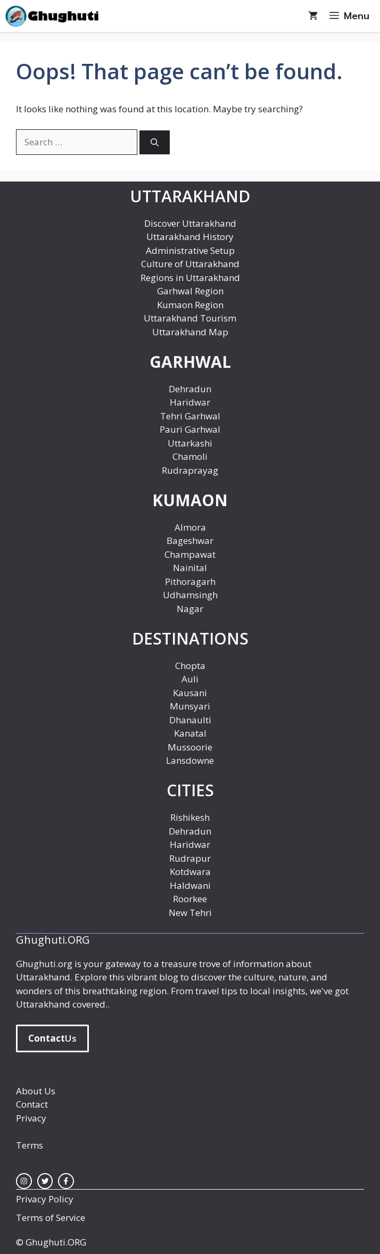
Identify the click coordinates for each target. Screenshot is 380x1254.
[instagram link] (24, 1181)
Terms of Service (50, 1217)
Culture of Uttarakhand (190, 264)
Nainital (190, 568)
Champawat (190, 554)
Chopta (190, 665)
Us (52, 1038)
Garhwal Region (190, 291)
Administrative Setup (190, 250)
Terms (29, 1145)
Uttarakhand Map (190, 332)
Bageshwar (190, 540)
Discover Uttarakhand (190, 223)
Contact (32, 1104)
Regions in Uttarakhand (190, 277)
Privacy (31, 1118)
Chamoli (190, 456)
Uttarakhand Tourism (190, 318)
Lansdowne (190, 760)
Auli (190, 679)
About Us (35, 1091)
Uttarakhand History (190, 236)
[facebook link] (66, 1181)
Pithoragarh (190, 581)
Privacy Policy (44, 1199)
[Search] (154, 142)
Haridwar (190, 402)
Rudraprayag (190, 470)
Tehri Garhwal (190, 416)
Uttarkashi (190, 443)
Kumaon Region (190, 305)
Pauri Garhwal (190, 429)
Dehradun (190, 389)
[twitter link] (45, 1181)
